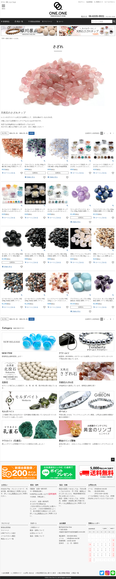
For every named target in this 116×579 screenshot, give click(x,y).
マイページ (47, 21)
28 (109, 554)
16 (90, 549)
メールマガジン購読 (8, 536)
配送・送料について (37, 530)
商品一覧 (19, 21)
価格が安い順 (13, 133)
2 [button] (104, 133)
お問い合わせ (29, 573)
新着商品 (5, 21)
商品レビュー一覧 (7, 539)
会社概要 (62, 523)
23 (90, 554)
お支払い (4, 485)
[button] (113, 133)
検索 (114, 21)
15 (113, 544)
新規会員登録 (34, 21)
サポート (33, 523)
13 (105, 544)
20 (105, 549)
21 (109, 549)
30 (90, 559)
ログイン (82, 2)
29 (113, 554)
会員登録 (89, 2)
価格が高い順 (23, 133)
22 (113, 549)
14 (109, 544)
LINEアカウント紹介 (8, 533)
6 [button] (110, 133)
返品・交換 (63, 485)
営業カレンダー (94, 523)
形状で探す (9, 38)
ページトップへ (113, 459)
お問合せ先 (92, 485)
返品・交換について (37, 536)
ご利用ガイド (99, 2)
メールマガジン (110, 2)
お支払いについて (36, 533)
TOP (2, 38)
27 (105, 554)
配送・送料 (34, 485)
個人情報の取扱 (64, 573)
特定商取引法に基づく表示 (46, 573)
